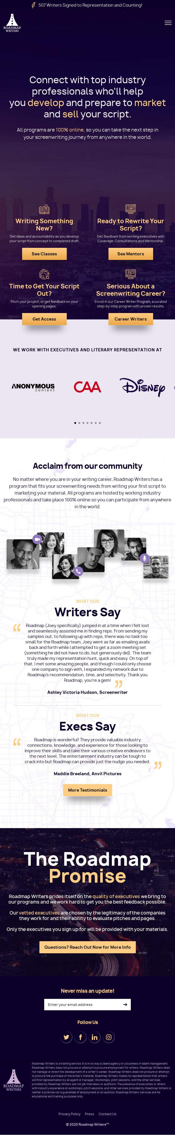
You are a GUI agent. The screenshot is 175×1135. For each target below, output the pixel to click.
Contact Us (107, 1114)
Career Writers (131, 319)
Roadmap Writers (12, 23)
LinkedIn (94, 1037)
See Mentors (130, 254)
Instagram (109, 1037)
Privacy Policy (69, 1114)
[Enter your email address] (87, 1004)
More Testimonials (87, 790)
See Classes (44, 254)
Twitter (66, 1037)
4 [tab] (87, 423)
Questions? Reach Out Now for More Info (87, 947)
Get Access (44, 319)
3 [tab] (83, 423)
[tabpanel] (87, 387)
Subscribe (125, 1004)
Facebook (80, 1037)
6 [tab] (96, 423)
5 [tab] (92, 423)
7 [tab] (100, 423)
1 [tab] (75, 423)
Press (89, 1114)
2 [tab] (79, 423)
